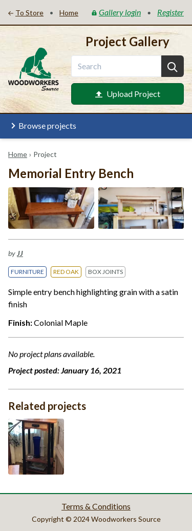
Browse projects (42, 126)
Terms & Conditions (96, 506)
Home (17, 154)
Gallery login (116, 12)
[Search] (172, 66)
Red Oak (66, 272)
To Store (26, 12)
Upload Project (127, 94)
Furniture (27, 272)
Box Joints (105, 272)
